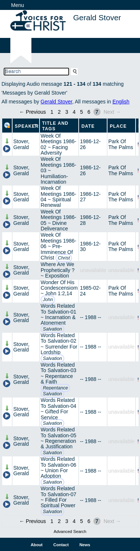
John (48, 299)
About (36, 545)
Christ (64, 258)
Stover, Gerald (21, 144)
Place (118, 126)
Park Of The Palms (120, 144)
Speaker (27, 126)
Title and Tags (55, 126)
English (120, 102)
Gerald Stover (56, 102)
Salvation (52, 329)
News (84, 545)
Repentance (55, 388)
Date (88, 126)
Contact (61, 545)
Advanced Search (70, 531)
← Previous (32, 112)
